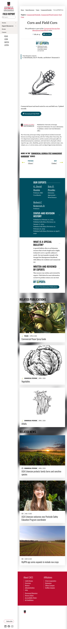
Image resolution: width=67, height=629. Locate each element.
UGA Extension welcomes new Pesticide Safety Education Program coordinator (39, 518)
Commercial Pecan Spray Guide (33, 338)
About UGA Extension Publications (46, 287)
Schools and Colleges (39, 610)
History (27, 585)
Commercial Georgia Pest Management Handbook (46, 29)
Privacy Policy (29, 595)
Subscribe (9, 621)
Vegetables (25, 381)
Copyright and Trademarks (48, 616)
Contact (4, 32)
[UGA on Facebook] (46, 624)
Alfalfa (24, 423)
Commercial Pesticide (46, 10)
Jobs (26, 590)
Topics (37, 10)
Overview (28, 583)
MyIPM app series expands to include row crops (40, 561)
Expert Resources (7, 26)
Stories (4, 22)
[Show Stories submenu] (16, 22)
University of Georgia (28, 613)
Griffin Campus (50, 588)
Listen (6, 45)
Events (4, 29)
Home (22, 10)
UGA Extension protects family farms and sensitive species (41, 473)
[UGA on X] (48, 624)
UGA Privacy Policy (56, 610)
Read (6, 36)
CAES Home (29, 581)
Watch (6, 42)
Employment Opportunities (48, 611)
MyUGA (38, 614)
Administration (30, 588)
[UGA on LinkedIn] (57, 624)
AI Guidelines (29, 600)
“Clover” (30, 163)
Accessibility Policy (31, 598)
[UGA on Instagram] (51, 624)
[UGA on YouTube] (54, 624)
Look (6, 39)
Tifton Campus (50, 585)
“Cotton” (54, 163)
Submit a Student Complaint (55, 614)
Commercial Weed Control (49, 15)
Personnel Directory (31, 593)
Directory (39, 613)
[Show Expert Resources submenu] (16, 26)
